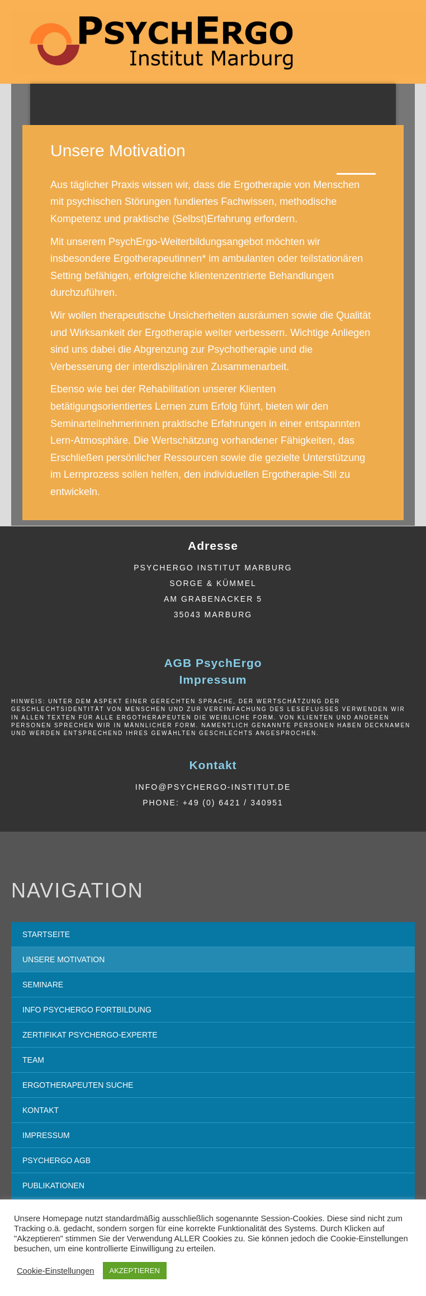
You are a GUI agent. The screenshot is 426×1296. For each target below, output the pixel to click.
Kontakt (212, 765)
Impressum (213, 679)
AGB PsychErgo (213, 662)
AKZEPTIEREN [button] (135, 1270)
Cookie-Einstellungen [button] (55, 1270)
